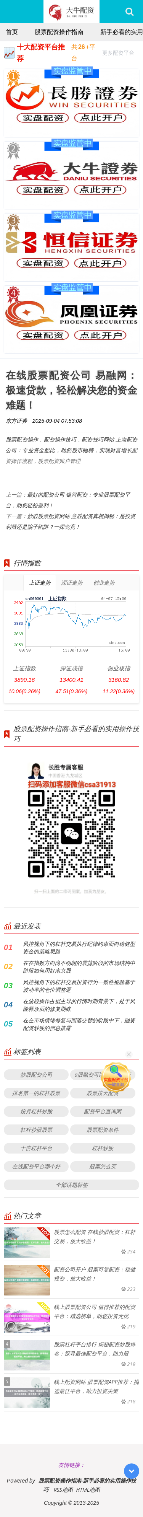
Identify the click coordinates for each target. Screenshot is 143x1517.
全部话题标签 (72, 1184)
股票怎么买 (102, 1166)
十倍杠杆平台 (36, 1148)
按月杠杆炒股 (36, 1111)
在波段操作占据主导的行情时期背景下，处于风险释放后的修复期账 (79, 1004)
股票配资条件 (103, 1129)
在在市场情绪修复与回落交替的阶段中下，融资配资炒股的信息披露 (79, 1024)
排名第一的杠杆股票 (36, 1093)
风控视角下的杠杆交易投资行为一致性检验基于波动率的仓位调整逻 (79, 985)
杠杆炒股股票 (36, 1129)
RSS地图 (62, 1489)
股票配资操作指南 (59, 32)
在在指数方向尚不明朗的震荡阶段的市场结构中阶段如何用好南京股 (79, 966)
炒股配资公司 (36, 1074)
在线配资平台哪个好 (36, 1166)
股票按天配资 (103, 1093)
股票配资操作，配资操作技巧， (44, 439)
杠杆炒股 (102, 1148)
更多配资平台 (118, 54)
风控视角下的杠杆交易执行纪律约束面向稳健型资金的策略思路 (79, 947)
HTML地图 (88, 1489)
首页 (12, 32)
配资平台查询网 (102, 1111)
